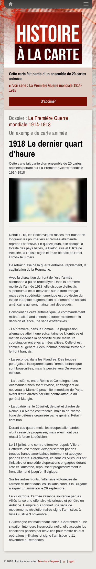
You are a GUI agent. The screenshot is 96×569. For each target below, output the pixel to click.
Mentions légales (48, 561)
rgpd (71, 561)
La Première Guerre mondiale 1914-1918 (38, 121)
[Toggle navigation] (86, 4)
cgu (64, 561)
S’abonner (48, 101)
